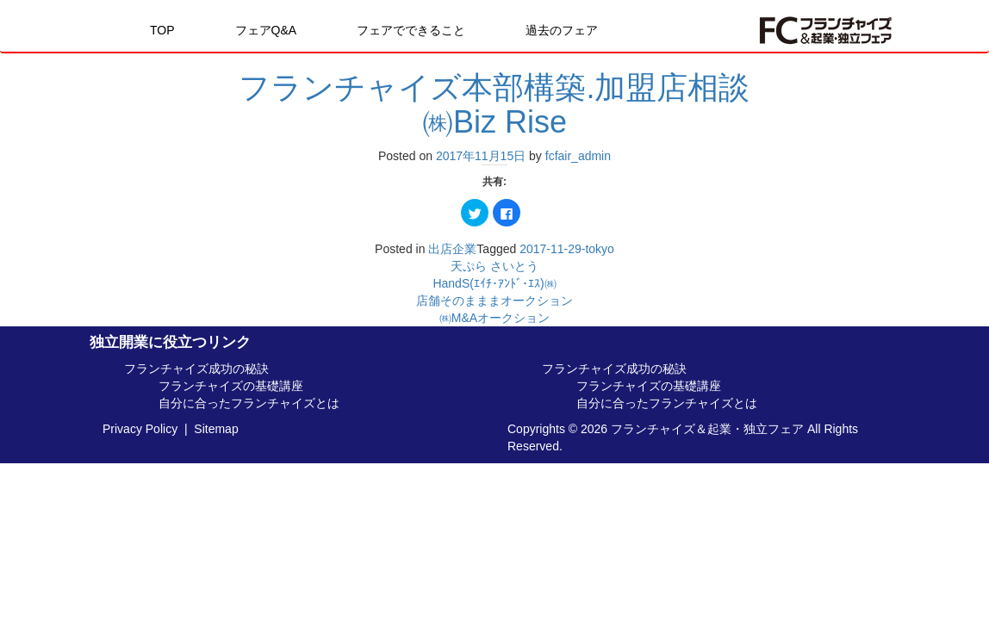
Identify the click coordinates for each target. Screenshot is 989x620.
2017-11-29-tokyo (566, 249)
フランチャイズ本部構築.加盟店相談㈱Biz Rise (494, 105)
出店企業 (452, 249)
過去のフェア (562, 30)
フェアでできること (411, 30)
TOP (162, 30)
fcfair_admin (578, 156)
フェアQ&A (266, 30)
